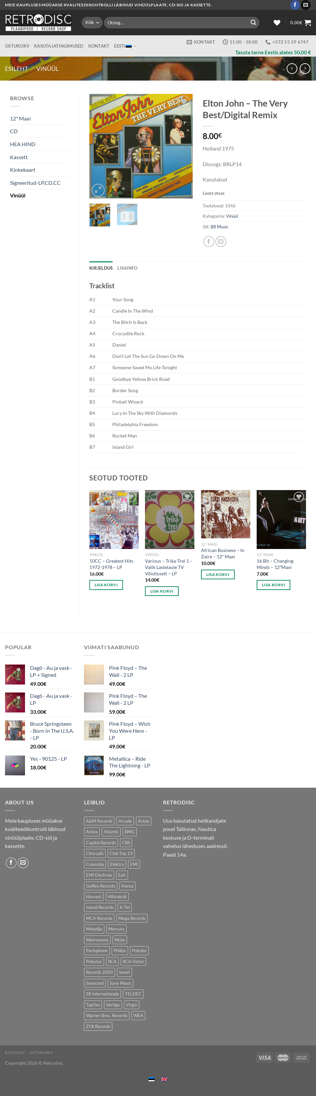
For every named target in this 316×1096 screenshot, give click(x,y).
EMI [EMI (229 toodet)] (134, 864)
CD (14, 131)
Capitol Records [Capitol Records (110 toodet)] (101, 842)
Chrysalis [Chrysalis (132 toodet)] (95, 853)
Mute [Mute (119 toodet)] (120, 940)
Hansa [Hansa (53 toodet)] (127, 886)
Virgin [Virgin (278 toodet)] (131, 1004)
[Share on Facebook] (208, 241)
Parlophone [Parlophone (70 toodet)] (97, 950)
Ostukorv (17, 46)
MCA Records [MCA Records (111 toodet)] (99, 918)
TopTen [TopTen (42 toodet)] (93, 1004)
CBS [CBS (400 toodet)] (126, 842)
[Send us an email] (305, 5)
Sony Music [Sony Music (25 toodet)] (120, 983)
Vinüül (47, 68)
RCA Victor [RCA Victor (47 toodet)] (133, 961)
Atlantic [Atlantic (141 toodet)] (111, 831)
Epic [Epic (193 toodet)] (122, 875)
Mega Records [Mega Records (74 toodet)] (132, 918)
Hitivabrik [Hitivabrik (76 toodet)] (117, 896)
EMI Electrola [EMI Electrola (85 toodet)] (99, 875)
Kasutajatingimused (59, 46)
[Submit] (253, 22)
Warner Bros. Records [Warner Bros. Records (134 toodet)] (106, 1015)
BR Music (219, 226)
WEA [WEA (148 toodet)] (138, 1015)
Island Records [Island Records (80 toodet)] (100, 907)
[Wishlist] (277, 22)
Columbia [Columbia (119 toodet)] (95, 864)
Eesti (125, 46)
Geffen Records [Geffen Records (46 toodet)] (100, 886)
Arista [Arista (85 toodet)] (92, 831)
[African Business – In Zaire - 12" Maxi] (225, 514)
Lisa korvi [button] (106, 585)
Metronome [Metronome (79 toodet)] (97, 940)
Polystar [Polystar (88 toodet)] (94, 961)
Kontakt (99, 46)
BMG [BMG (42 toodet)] (130, 831)
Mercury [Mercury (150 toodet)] (116, 929)
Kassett (19, 157)
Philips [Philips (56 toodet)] (120, 950)
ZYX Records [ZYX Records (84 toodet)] (98, 1026)
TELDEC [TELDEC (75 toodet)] (133, 993)
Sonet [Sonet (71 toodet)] (124, 972)
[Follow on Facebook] (295, 5)
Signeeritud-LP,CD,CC (35, 182)
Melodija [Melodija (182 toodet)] (94, 929)
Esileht (16, 68)
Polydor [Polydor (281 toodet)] (139, 950)
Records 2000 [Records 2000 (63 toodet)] (99, 972)
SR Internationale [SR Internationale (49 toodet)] (102, 993)
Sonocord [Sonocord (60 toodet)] (95, 983)
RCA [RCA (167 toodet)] (112, 961)
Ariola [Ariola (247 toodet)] (143, 821)
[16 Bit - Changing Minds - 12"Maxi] (281, 519)
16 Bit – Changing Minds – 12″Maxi (275, 564)
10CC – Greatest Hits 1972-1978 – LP (111, 564)
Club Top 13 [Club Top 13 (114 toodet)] (121, 853)
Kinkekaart (22, 169)
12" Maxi (20, 118)
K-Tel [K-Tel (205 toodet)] (125, 907)
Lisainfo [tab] (127, 268)
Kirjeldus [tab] (101, 268)
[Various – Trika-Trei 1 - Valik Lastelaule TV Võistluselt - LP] (169, 519)
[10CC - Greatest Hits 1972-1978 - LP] (114, 519)
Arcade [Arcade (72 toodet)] (125, 821)
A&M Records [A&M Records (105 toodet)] (99, 821)
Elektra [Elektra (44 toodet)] (117, 864)
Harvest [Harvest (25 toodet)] (94, 896)
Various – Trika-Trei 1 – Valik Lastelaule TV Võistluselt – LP (169, 567)
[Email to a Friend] (220, 241)
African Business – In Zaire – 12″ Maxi (222, 553)
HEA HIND (22, 144)
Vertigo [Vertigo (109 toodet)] (113, 1004)
